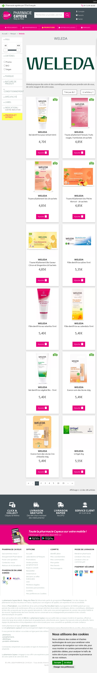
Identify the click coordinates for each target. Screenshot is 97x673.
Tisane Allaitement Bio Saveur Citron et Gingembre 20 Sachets (42, 264)
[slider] (6, 50)
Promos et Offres (11, 116)
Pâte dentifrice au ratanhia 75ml (42, 326)
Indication (12, 108)
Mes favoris (54, 566)
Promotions (48, 28)
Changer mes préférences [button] (64, 667)
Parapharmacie (30, 28)
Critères (10, 56)
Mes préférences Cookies (36, 594)
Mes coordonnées (57, 557)
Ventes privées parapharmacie (32, 564)
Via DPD (60, 509)
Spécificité (11, 97)
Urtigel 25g (79, 454)
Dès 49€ (36, 510)
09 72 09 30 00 (85, 508)
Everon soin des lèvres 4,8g (79, 390)
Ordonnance (31, 574)
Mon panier (54, 563)
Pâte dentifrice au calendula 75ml (78, 326)
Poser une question (9, 560)
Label (8, 102)
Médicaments (11, 28)
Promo (8, 62)
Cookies (29, 591)
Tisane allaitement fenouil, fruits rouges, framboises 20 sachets (79, 136)
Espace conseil (32, 568)
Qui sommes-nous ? (10, 554)
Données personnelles (35, 588)
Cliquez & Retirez (12, 509)
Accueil (4, 34)
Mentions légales (33, 585)
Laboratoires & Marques (35, 557)
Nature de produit (10, 83)
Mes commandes (57, 560)
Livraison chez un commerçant (81, 561)
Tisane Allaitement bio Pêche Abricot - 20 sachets (79, 200)
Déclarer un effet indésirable (32, 578)
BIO (6, 65)
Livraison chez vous (82, 557)
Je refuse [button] (67, 663)
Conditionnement (14, 91)
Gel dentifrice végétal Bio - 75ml (42, 390)
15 (63, 483)
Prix (7, 39)
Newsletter (30, 571)
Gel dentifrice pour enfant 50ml (42, 135)
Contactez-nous (8, 563)
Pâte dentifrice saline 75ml (79, 262)
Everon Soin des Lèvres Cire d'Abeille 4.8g (42, 456)
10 (58, 483)
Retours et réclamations (11, 566)
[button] (70, 92)
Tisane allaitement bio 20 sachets (42, 199)
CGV (28, 582)
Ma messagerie (56, 569)
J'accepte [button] (57, 663)
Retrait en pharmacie (83, 554)
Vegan (7, 69)
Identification (55, 554)
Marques (85, 28)
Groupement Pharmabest (12, 557)
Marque (13, 34)
